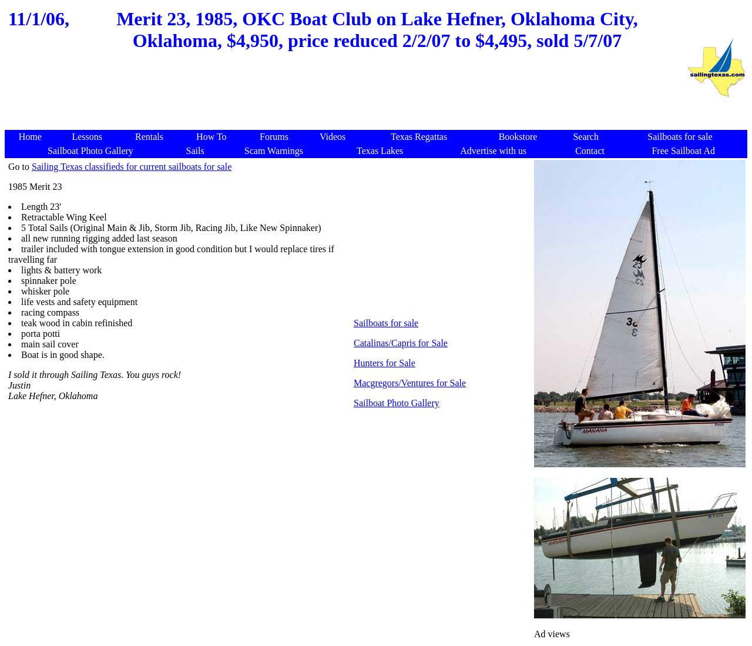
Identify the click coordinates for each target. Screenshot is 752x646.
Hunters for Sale (384, 363)
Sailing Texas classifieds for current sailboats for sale (131, 167)
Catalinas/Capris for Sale (401, 343)
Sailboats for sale (386, 323)
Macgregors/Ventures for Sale (410, 383)
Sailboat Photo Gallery (396, 403)
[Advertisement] (442, 235)
